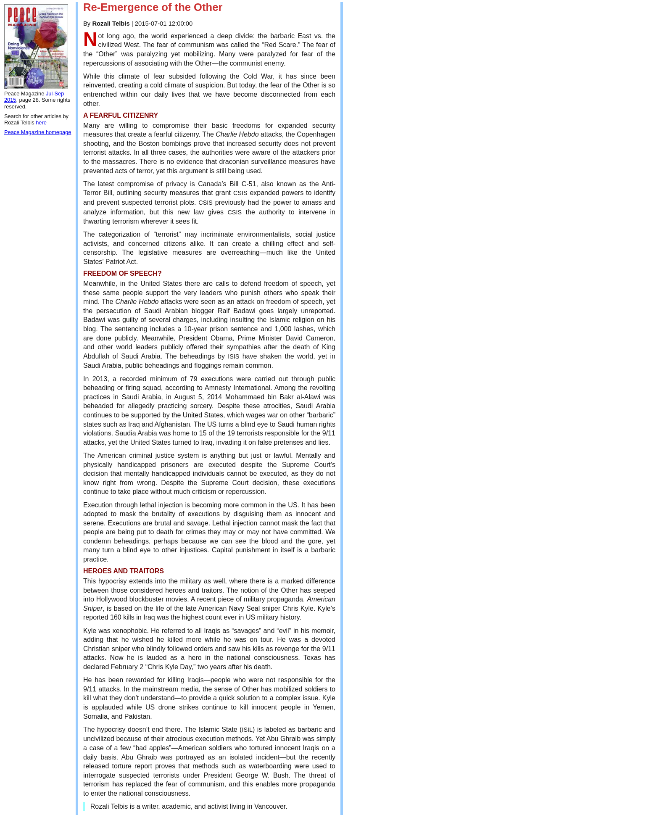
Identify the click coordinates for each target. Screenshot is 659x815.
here (41, 122)
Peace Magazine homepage (37, 132)
